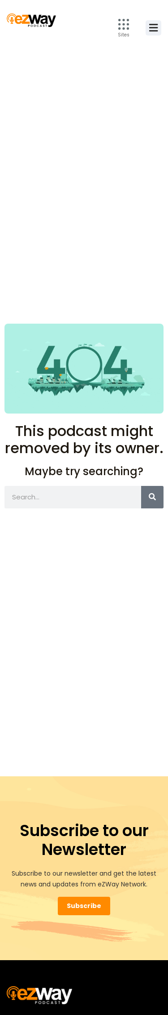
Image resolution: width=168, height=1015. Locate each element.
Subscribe (84, 905)
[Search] (152, 497)
